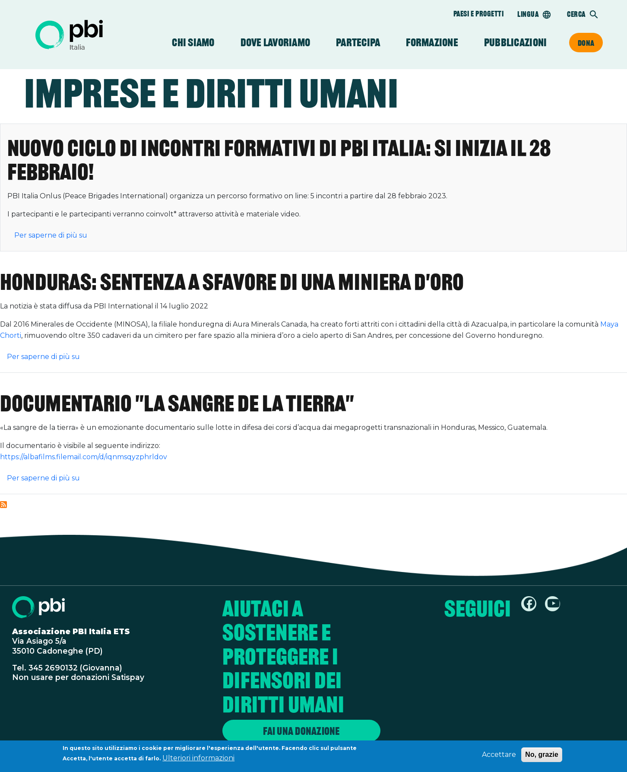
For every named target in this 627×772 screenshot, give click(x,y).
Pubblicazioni (515, 42)
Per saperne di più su (50, 235)
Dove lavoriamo (275, 42)
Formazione (432, 42)
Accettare (499, 756)
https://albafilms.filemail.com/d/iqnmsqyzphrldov (83, 457)
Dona (586, 43)
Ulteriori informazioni (198, 760)
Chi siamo (193, 42)
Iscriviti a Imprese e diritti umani (3, 504)
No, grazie (541, 756)
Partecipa (358, 42)
